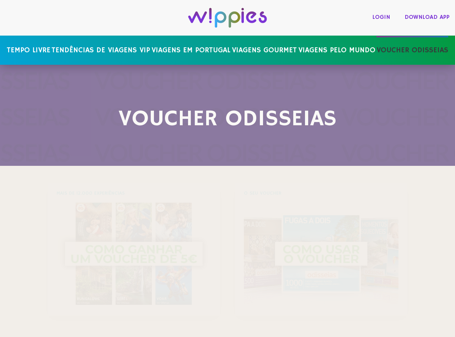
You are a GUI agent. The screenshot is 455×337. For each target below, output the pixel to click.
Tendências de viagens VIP (101, 50)
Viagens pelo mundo (336, 50)
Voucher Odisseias (412, 50)
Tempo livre (28, 50)
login (381, 17)
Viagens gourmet (264, 50)
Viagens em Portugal (190, 50)
